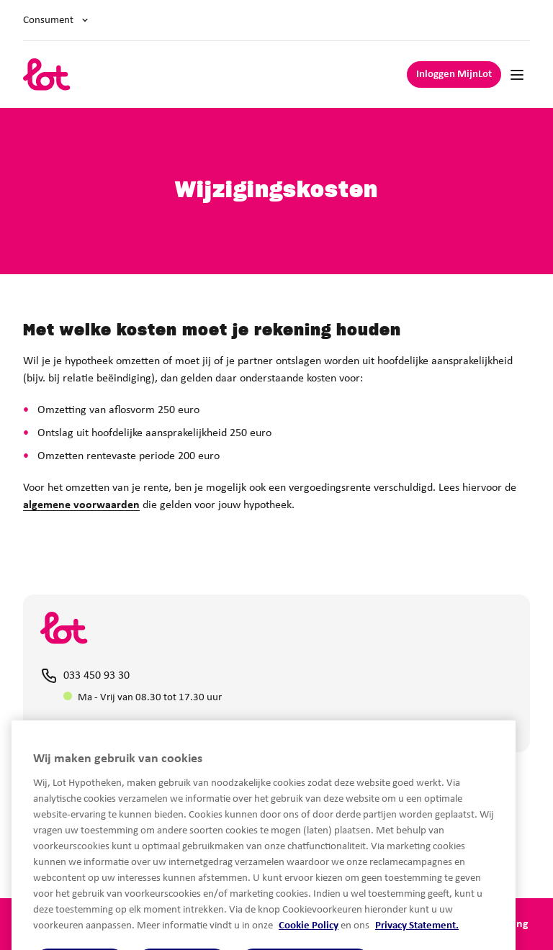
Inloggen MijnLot (454, 74)
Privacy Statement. (417, 943)
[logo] (47, 74)
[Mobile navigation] (517, 75)
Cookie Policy (308, 943)
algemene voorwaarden (81, 505)
